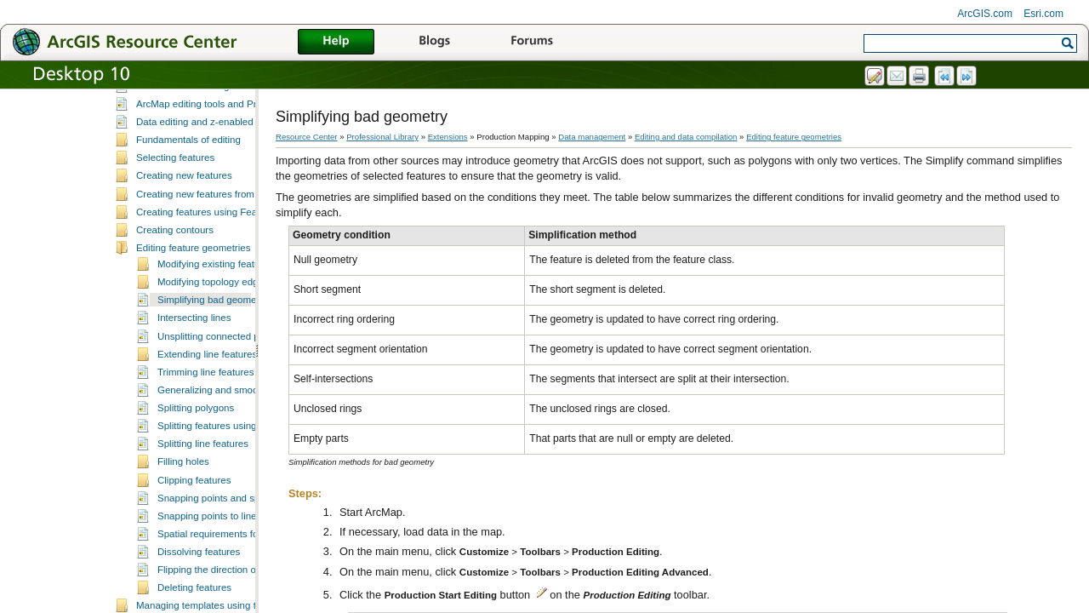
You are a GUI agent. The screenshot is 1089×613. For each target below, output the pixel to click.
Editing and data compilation (176, 93)
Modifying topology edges (213, 341)
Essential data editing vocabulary (207, 145)
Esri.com (1043, 14)
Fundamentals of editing (188, 199)
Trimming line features (205, 432)
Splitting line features (202, 503)
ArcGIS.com (984, 14)
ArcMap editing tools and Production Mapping (235, 163)
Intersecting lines (194, 377)
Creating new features (184, 235)
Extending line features (207, 414)
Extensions (448, 136)
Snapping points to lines (209, 575)
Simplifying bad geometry (212, 359)
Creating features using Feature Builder (221, 271)
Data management (591, 136)
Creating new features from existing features (232, 254)
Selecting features (175, 217)
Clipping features (194, 540)
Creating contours (175, 289)
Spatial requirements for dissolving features (251, 593)
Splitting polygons (195, 467)
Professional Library (382, 136)
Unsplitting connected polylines (224, 396)
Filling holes (183, 521)
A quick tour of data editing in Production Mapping (244, 128)
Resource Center (307, 136)
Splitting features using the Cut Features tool (254, 485)
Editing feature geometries (193, 307)
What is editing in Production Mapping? (221, 110)
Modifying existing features (215, 323)
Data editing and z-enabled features (213, 181)
